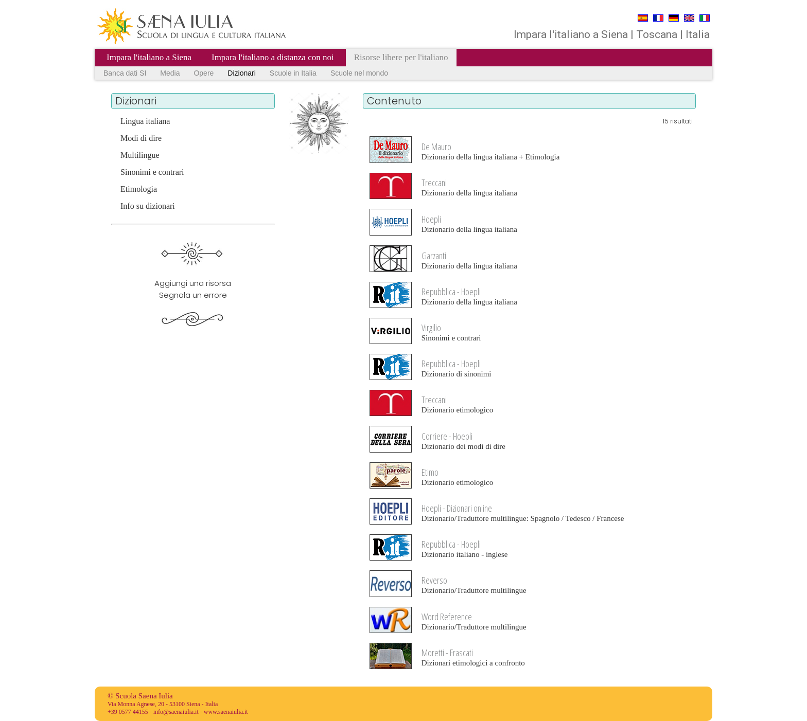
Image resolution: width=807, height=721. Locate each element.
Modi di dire (141, 138)
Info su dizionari (147, 206)
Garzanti (434, 255)
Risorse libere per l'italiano (401, 57)
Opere (204, 73)
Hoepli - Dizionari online (457, 508)
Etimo (430, 472)
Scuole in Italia (293, 73)
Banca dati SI (124, 73)
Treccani (434, 182)
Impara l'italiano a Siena (149, 57)
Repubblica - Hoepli (451, 291)
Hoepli (431, 219)
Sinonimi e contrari (152, 172)
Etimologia (138, 189)
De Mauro (436, 146)
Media (170, 73)
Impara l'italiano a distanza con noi (273, 57)
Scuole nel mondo (359, 73)
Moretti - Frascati (447, 652)
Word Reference (447, 616)
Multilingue (140, 155)
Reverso (434, 580)
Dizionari (241, 73)
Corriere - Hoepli (447, 436)
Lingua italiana (145, 121)
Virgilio (431, 327)
